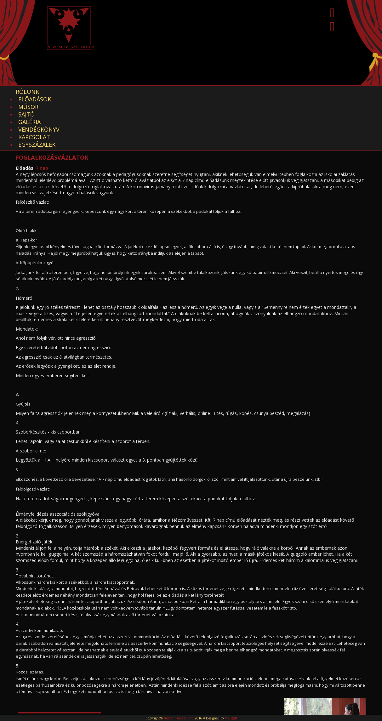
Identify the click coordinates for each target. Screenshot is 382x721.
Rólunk (27, 91)
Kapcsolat (254, 91)
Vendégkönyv (206, 91)
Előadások (66, 91)
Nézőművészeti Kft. (178, 718)
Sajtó (133, 91)
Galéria (163, 91)
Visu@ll (231, 718)
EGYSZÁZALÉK (299, 91)
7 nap (42, 115)
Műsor (104, 91)
